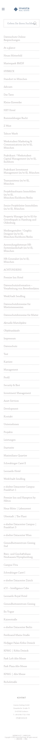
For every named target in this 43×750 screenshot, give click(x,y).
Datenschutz (10, 346)
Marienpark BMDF (14, 63)
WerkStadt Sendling (14, 296)
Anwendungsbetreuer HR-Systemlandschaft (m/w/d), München (18, 247)
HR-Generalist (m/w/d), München (16, 261)
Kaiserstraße (10, 619)
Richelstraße (10, 682)
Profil (7, 377)
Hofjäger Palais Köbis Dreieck (19, 643)
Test (6, 354)
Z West (7, 126)
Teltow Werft (11, 133)
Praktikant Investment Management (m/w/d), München (21, 171)
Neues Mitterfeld (13, 55)
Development (11, 408)
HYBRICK (9, 71)
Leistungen (10, 440)
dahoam (8, 87)
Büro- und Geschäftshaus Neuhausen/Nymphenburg (18, 556)
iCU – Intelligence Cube (16, 588)
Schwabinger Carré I (14, 572)
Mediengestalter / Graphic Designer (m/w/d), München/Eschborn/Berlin (18, 233)
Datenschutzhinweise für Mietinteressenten (17, 306)
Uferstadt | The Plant (15, 516)
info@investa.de (21, 718)
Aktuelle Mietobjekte (15, 323)
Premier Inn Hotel (13, 277)
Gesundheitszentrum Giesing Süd (19, 545)
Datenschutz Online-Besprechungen (15, 39)
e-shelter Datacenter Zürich (18, 580)
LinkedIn (19, 739)
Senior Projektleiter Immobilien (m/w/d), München (21, 207)
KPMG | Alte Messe (14, 674)
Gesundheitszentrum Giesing (19, 604)
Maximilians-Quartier (15, 455)
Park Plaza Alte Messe (15, 666)
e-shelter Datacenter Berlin (18, 627)
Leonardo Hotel (12, 471)
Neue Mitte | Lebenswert (17, 508)
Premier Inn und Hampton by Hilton (20, 499)
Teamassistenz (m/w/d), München (16, 182)
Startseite (9, 447)
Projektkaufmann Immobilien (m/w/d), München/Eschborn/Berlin (20, 194)
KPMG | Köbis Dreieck (16, 650)
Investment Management (17, 393)
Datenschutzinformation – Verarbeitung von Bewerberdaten (21, 287)
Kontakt (8, 416)
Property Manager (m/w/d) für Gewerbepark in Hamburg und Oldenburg (20, 219)
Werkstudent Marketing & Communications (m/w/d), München (18, 144)
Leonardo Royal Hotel (15, 596)
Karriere (8, 362)
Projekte (8, 432)
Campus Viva (11, 565)
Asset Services (11, 401)
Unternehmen (11, 424)
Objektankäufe (12, 330)
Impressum (10, 338)
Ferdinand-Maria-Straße (17, 635)
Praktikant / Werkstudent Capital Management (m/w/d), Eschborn (20, 158)
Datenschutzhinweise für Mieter (21, 315)
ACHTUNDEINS (13, 270)
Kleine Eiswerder (13, 102)
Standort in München (15, 79)
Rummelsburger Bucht (16, 118)
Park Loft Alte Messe (15, 658)
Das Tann (9, 94)
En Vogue (9, 611)
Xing (26, 739)
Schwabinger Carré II (15, 463)
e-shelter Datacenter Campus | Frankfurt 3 (20, 526)
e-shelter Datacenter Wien (18, 535)
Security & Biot (12, 385)
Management (11, 369)
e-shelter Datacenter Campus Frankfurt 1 (19, 488)
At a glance (9, 48)
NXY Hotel (9, 110)
